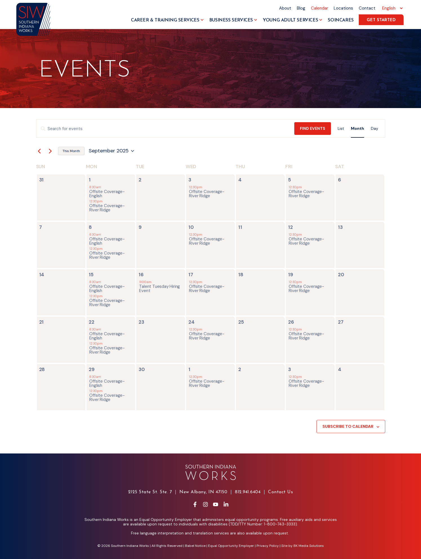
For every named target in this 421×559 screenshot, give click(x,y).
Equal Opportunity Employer (231, 545)
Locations (343, 8)
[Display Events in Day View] (374, 128)
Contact (367, 8)
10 (191, 227)
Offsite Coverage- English (107, 194)
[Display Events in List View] (341, 128)
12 (290, 227)
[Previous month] (39, 151)
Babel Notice (195, 545)
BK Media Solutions (308, 545)
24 (191, 322)
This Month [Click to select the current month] (71, 151)
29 (92, 369)
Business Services (233, 20)
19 (290, 274)
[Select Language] (392, 8)
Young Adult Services (292, 20)
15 (91, 274)
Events (84, 70)
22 (91, 322)
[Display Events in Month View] (357, 128)
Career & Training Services (167, 20)
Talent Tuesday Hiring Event (159, 288)
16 (141, 274)
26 (291, 322)
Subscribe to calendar (347, 426)
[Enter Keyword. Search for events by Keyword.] (165, 128)
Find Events (312, 128)
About (285, 8)
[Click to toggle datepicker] (111, 151)
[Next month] (50, 151)
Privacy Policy (268, 545)
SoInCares (340, 20)
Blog (301, 8)
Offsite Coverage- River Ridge (107, 208)
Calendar (319, 8)
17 (190, 274)
